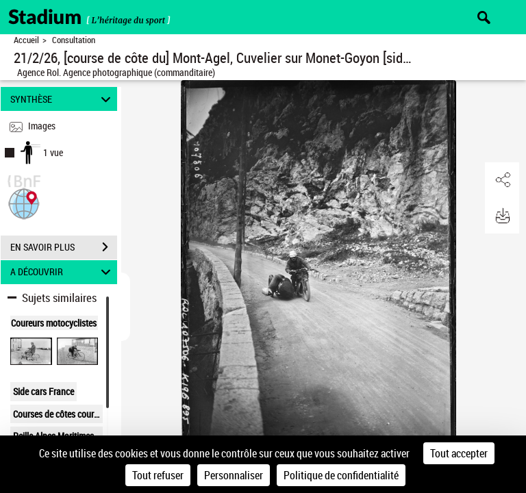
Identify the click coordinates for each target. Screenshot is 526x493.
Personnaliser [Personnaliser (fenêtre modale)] (233, 475)
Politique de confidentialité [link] (341, 475)
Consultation (73, 40)
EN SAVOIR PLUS (63, 247)
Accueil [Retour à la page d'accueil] (26, 40)
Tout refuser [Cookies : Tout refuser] (158, 475)
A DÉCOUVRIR (62, 272)
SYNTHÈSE (62, 99)
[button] (24, 202)
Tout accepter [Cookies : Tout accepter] (459, 453)
